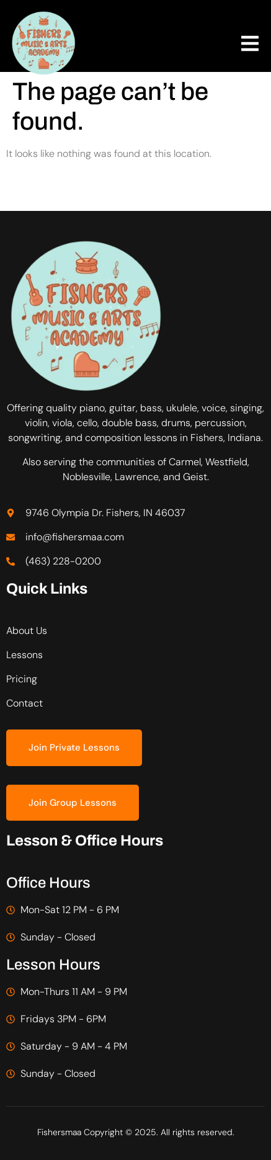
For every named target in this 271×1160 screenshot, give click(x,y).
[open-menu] (250, 45)
